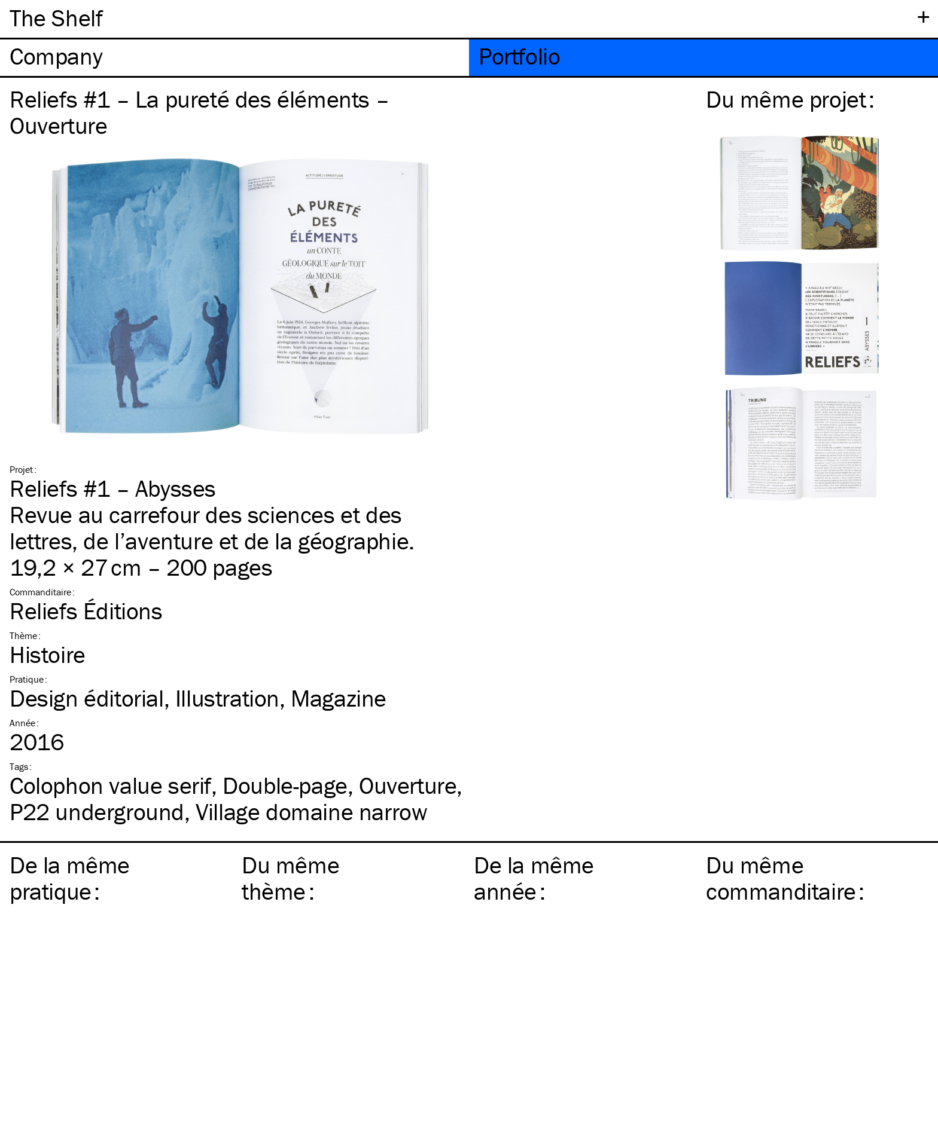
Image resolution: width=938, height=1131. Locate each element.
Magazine (338, 698)
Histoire (48, 654)
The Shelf (56, 17)
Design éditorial (87, 698)
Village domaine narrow (311, 811)
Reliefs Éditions (86, 610)
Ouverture (407, 785)
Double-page (285, 785)
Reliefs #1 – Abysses (113, 488)
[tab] (234, 57)
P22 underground (97, 811)
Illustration (227, 698)
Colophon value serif (110, 785)
